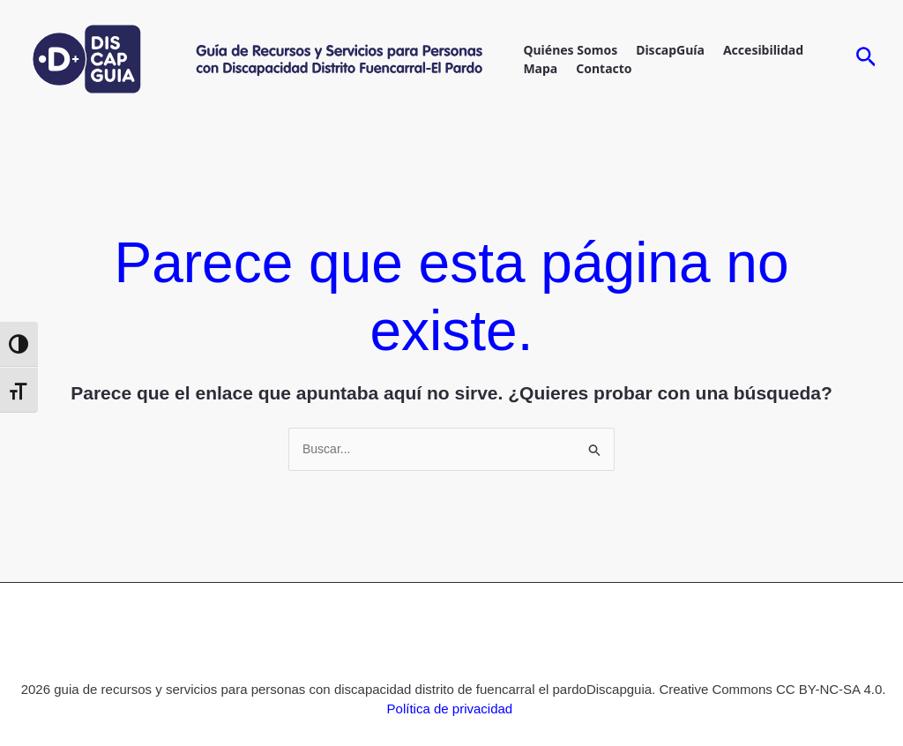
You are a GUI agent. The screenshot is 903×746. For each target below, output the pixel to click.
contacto (603, 68)
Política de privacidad (450, 708)
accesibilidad (763, 49)
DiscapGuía (670, 49)
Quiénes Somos (570, 49)
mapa (540, 68)
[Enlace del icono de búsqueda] (866, 59)
